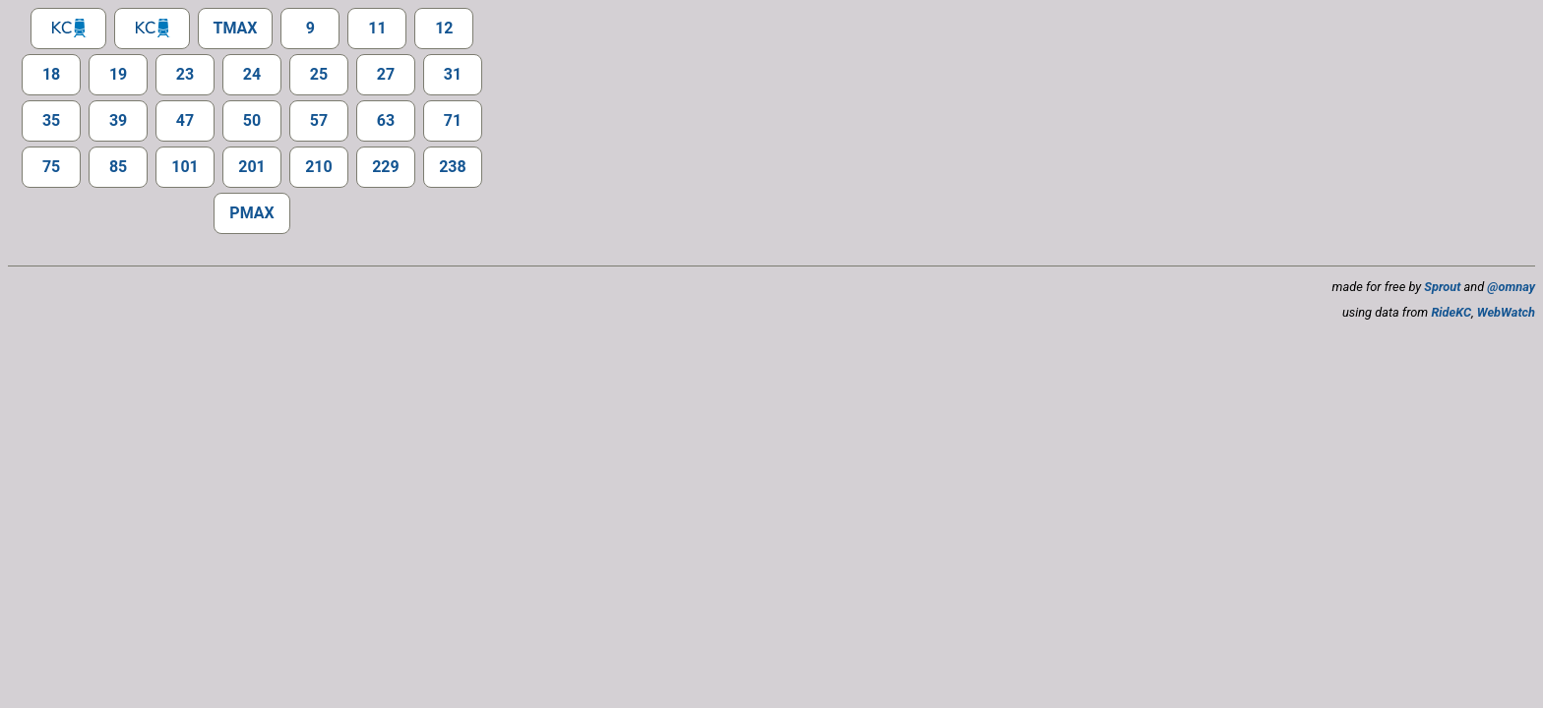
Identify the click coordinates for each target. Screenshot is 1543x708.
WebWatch (1506, 312)
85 (118, 166)
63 (386, 120)
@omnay (1511, 286)
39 (118, 120)
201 (252, 166)
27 (386, 74)
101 (185, 166)
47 (185, 120)
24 (252, 74)
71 (453, 120)
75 (51, 166)
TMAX (236, 28)
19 (118, 74)
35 (51, 120)
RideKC (1451, 312)
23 (185, 74)
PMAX (251, 213)
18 (51, 74)
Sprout (1442, 286)
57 (319, 120)
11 (377, 28)
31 (453, 74)
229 (386, 166)
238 (452, 166)
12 (444, 28)
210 (319, 166)
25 (319, 74)
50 (252, 120)
